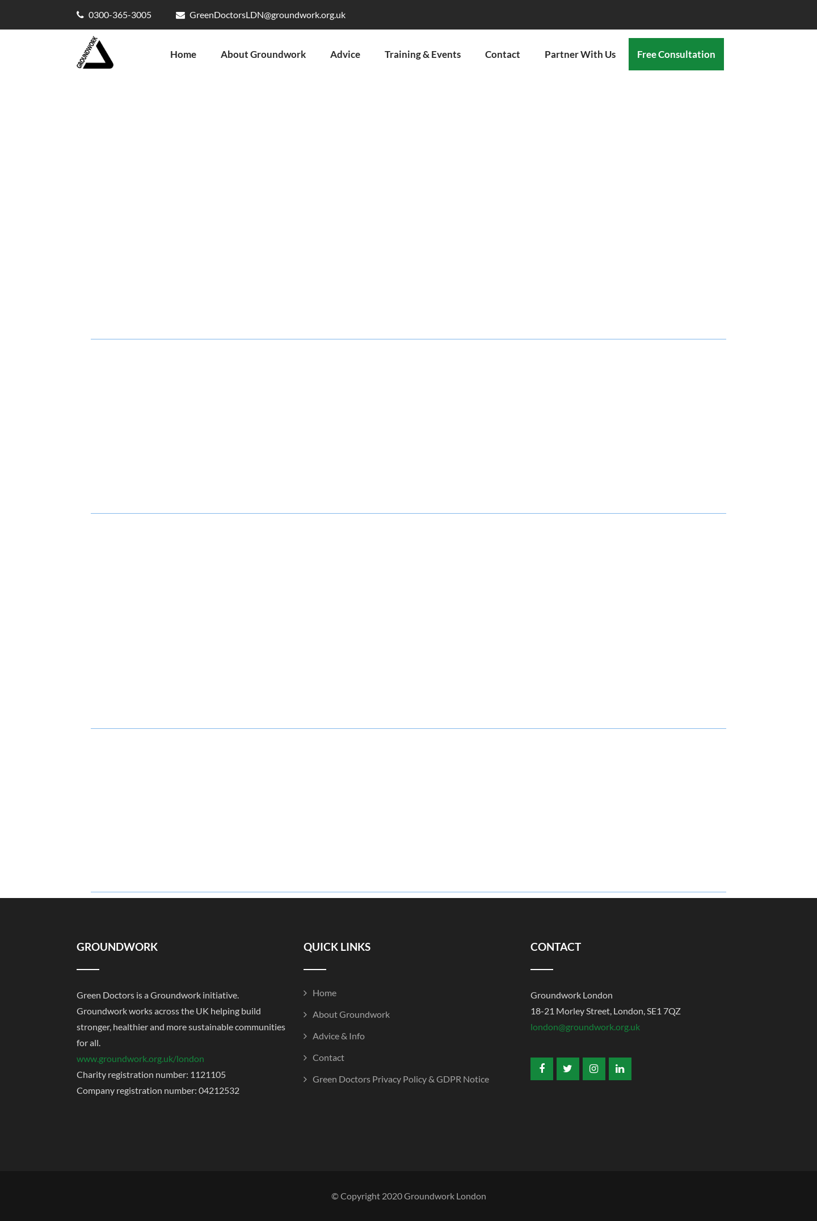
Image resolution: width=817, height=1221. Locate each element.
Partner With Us (580, 54)
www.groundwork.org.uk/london (140, 1058)
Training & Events (423, 54)
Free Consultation (676, 54)
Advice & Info (339, 1035)
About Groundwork (263, 54)
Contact (502, 54)
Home (183, 54)
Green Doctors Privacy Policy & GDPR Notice (401, 1078)
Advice (345, 54)
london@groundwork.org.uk (585, 1026)
